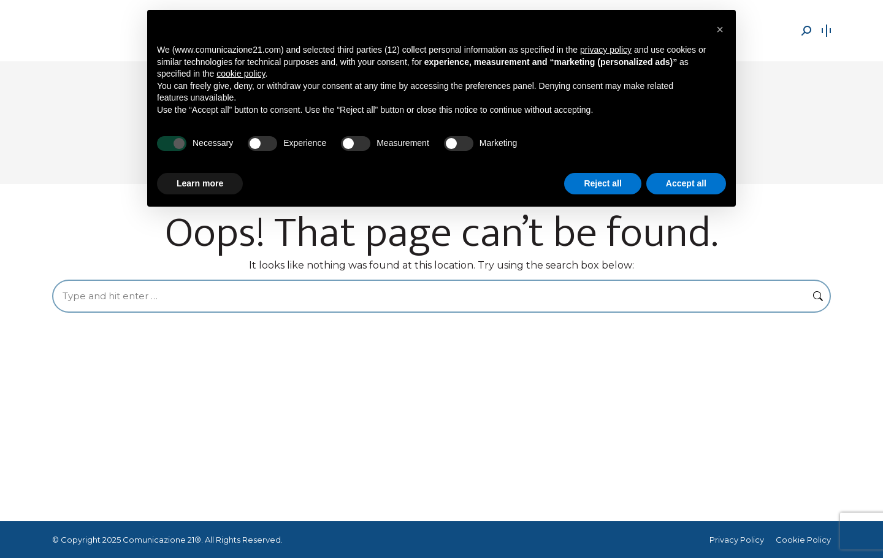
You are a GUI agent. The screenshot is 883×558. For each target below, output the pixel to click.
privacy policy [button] (606, 50)
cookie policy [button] (240, 73)
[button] (720, 29)
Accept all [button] (686, 183)
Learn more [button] (200, 183)
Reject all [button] (602, 183)
